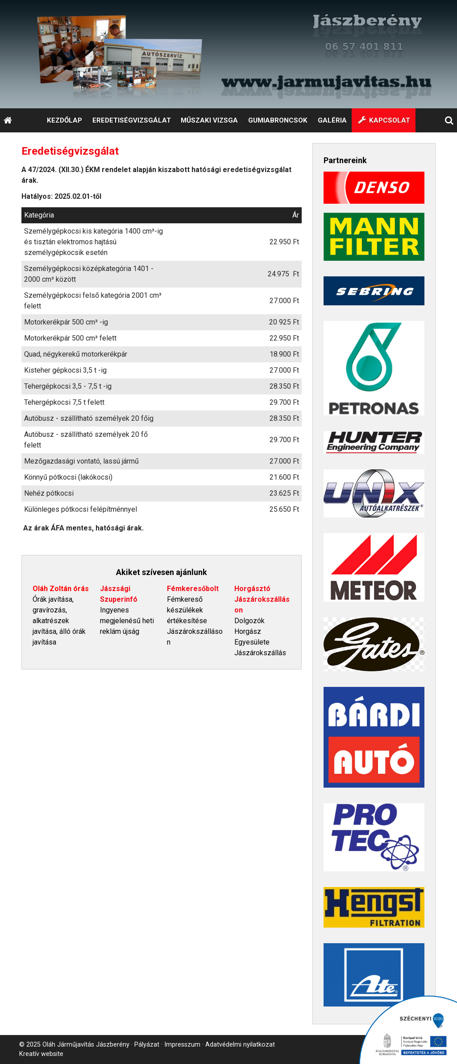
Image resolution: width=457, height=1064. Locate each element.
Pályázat (146, 1044)
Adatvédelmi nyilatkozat (240, 1044)
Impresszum (182, 1044)
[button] (449, 120)
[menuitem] (64, 120)
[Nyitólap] (228, 54)
